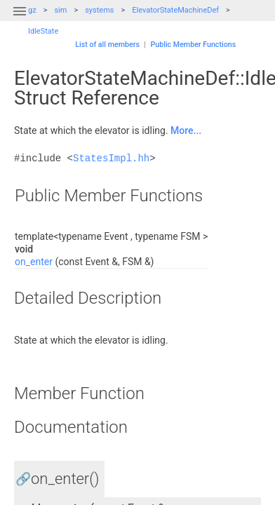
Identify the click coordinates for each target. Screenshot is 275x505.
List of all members (107, 44)
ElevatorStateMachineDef (175, 10)
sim (60, 10)
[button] (19, 19)
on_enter (34, 261)
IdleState (43, 31)
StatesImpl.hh (111, 158)
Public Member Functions (193, 44)
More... (185, 130)
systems (99, 10)
